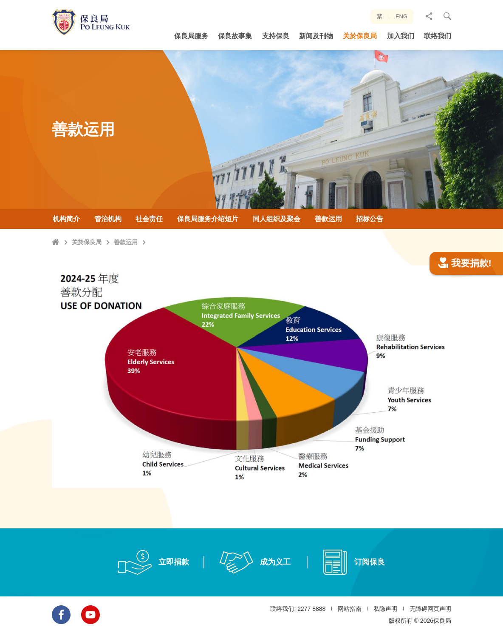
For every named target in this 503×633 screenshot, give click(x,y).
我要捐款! (465, 304)
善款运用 (126, 242)
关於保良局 (87, 242)
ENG (401, 16)
